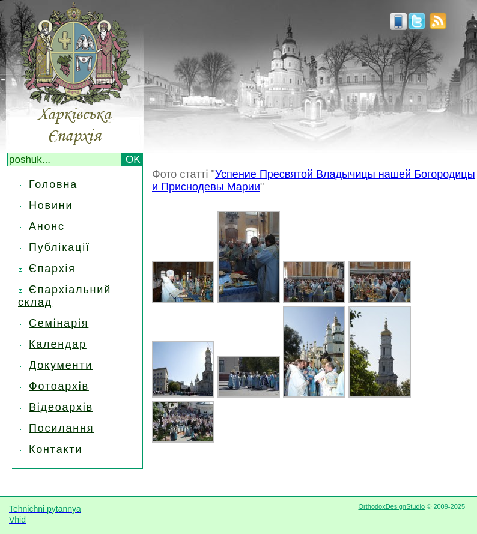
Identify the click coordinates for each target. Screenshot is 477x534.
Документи (61, 365)
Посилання (61, 428)
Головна (53, 184)
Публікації (59, 247)
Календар (58, 344)
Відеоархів (61, 407)
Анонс (47, 226)
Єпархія (52, 268)
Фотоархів (59, 386)
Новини (51, 205)
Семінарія (58, 323)
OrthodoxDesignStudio (391, 506)
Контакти (55, 449)
